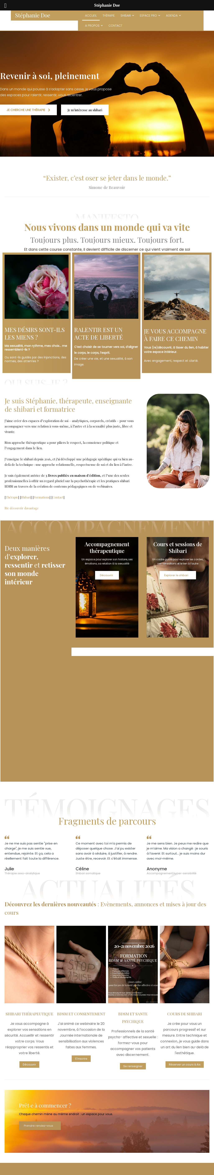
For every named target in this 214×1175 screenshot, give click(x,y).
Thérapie (12, 495)
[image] (37, 287)
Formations (42, 495)
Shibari (26, 495)
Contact (58, 495)
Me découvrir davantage (22, 506)
